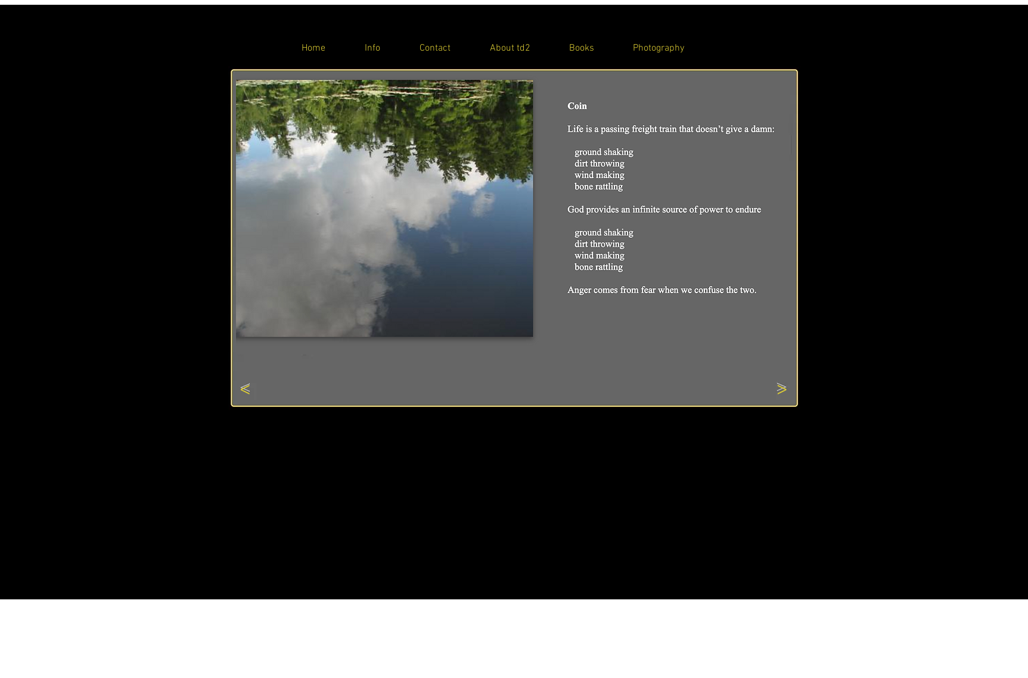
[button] (510, 214)
